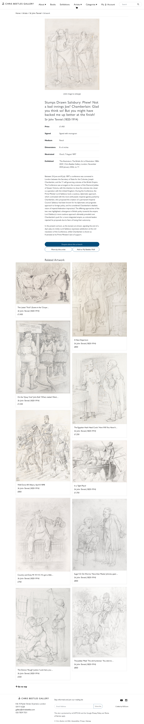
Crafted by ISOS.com (121, 706)
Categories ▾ (91, 4)
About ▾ (42, 4)
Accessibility (75, 721)
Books (53, 4)
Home (18, 13)
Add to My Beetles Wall (86, 249)
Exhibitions (65, 4)
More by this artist (58, 249)
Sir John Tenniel (35, 13)
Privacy (82, 721)
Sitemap (88, 721)
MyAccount (108, 4)
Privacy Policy (96, 713)
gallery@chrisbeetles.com (25, 709)
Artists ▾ (78, 4)
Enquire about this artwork (72, 244)
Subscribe (98, 706)
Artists (25, 13)
